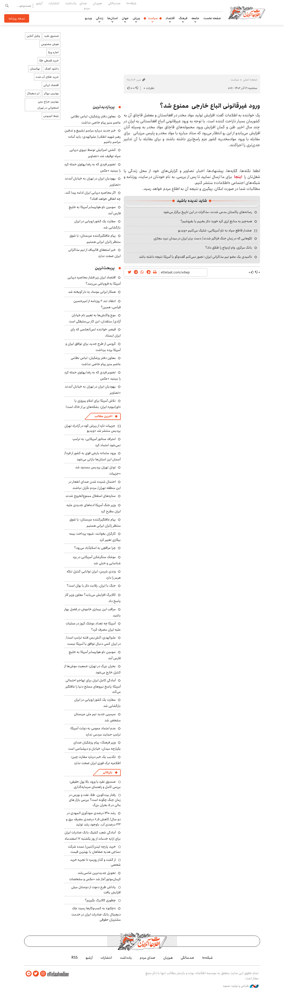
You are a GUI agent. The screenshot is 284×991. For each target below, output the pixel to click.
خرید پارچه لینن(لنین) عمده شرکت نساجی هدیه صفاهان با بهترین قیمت (94, 849)
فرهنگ (183, 18)
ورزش (136, 18)
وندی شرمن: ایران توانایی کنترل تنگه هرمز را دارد (94, 574)
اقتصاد (170, 18)
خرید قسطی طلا (49, 60)
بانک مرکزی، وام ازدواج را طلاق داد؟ (228, 247)
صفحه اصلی (250, 79)
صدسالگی (114, 3)
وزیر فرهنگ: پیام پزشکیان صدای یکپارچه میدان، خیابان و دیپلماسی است (94, 745)
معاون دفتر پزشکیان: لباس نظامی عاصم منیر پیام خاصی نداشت (96, 119)
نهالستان (35, 68)
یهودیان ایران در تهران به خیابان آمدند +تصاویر (93, 181)
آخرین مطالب (103, 416)
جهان (125, 18)
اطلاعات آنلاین (247, 12)
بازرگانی (107, 772)
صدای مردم (84, 5)
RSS (74, 957)
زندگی (99, 18)
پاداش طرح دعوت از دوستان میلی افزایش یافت (96, 889)
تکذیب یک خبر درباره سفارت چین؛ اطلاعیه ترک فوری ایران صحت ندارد (96, 760)
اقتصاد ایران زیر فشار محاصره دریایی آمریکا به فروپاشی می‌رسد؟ (94, 280)
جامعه (195, 18)
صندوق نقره (51, 36)
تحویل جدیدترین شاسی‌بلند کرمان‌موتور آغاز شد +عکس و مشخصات (95, 876)
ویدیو (88, 18)
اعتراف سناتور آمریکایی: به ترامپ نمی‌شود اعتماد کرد (96, 442)
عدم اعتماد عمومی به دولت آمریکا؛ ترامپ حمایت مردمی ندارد (95, 731)
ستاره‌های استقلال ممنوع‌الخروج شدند (90, 496)
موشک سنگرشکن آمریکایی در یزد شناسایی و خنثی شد (97, 560)
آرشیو (39, 3)
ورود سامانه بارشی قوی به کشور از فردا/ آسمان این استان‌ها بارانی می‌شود (92, 456)
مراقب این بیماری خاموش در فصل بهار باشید (92, 612)
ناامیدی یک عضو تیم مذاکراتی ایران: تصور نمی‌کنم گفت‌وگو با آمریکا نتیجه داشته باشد (195, 256)
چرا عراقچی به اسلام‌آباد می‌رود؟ (95, 548)
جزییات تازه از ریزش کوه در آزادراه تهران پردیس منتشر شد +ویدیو (92, 428)
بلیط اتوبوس (51, 116)
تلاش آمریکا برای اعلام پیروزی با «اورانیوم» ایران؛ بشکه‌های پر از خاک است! (93, 404)
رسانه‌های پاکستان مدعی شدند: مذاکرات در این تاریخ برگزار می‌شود (207, 212)
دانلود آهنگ (52, 68)
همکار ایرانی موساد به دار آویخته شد (92, 292)
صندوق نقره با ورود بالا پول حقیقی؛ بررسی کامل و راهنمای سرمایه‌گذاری (95, 784)
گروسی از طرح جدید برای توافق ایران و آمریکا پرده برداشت (93, 347)
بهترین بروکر (51, 93)
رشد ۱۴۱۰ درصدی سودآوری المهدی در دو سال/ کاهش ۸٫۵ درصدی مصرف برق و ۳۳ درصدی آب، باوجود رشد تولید (93, 818)
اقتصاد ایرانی (51, 85)
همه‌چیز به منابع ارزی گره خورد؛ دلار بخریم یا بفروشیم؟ (216, 221)
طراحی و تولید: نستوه (241, 986)
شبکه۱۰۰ (131, 3)
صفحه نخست (212, 18)
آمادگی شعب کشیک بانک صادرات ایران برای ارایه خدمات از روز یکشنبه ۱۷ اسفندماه (92, 835)
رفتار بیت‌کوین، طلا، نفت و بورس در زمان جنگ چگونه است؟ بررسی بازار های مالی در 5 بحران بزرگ (95, 800)
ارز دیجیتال (33, 93)
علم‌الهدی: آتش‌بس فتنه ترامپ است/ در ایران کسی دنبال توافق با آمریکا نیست (93, 640)
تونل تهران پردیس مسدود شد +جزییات (98, 470)
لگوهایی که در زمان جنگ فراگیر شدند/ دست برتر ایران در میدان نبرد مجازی (203, 238)
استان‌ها (112, 18)
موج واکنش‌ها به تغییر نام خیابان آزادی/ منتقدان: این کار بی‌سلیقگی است (95, 318)
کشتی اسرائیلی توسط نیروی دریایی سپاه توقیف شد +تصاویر (95, 153)
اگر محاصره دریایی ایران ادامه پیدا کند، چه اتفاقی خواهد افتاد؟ (92, 196)
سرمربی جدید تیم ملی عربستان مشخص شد (97, 717)
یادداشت (70, 3)
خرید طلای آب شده (47, 77)
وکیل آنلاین (33, 36)
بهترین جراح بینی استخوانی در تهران (48, 104)
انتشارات (54, 3)
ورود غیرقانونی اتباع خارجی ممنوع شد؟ (210, 106)
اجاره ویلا (53, 52)
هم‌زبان (97, 3)
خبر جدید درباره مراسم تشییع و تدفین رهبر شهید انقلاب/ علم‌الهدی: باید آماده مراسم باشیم (92, 136)
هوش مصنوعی (50, 44)
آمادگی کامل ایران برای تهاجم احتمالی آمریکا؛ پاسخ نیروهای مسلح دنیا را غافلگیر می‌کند (93, 686)
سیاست (153, 18)
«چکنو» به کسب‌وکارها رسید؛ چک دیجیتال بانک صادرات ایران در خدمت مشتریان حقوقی (96, 913)
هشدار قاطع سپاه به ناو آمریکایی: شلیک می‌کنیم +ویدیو (215, 230)
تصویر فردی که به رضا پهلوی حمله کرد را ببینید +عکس (92, 167)
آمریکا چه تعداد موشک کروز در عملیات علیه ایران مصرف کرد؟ (93, 626)
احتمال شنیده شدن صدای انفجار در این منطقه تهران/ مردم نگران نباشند (95, 485)
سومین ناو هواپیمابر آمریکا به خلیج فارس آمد (95, 210)
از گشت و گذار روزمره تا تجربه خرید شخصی (95, 862)
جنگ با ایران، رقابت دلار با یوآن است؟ (91, 585)
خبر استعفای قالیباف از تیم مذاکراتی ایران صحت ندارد (94, 253)
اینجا (238, 177)
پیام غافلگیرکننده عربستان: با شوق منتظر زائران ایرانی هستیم (95, 239)
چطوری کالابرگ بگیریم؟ (100, 900)
